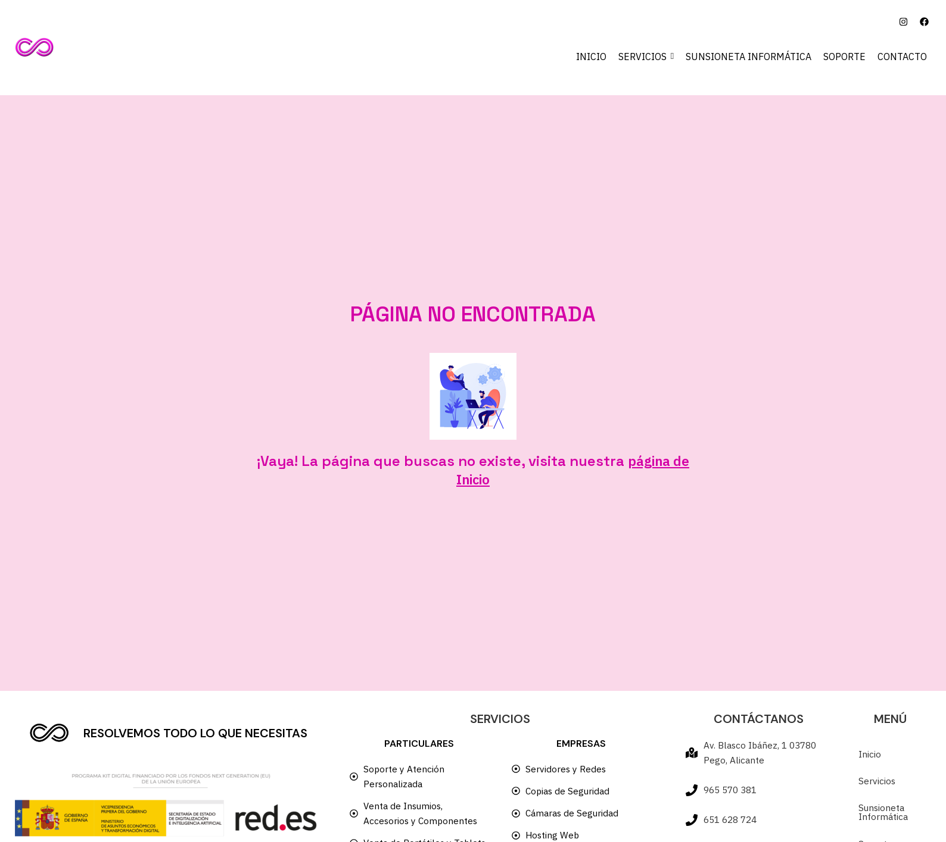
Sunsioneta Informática (883, 817)
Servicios (877, 785)
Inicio (869, 758)
